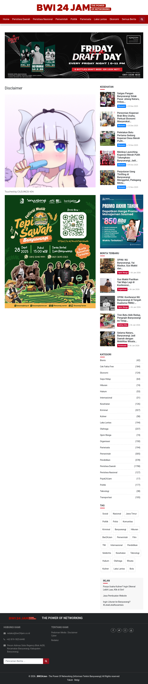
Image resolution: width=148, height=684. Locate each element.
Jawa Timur (131, 514)
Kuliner (103, 416)
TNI (104, 545)
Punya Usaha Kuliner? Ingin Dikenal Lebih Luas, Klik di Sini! (119, 588)
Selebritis (106, 553)
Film (135, 537)
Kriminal (104, 410)
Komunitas (128, 521)
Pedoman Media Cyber (58, 634)
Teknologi (104, 491)
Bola (132, 569)
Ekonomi (114, 19)
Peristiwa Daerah (21, 19)
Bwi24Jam (107, 537)
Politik (74, 19)
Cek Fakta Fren (107, 366)
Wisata (130, 561)
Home (6, 19)
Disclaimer (72, 632)
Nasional (117, 514)
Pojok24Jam (106, 479)
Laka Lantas (100, 19)
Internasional (106, 398)
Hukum (103, 391)
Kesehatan (105, 404)
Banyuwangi (120, 529)
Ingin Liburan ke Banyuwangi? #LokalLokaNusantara (116, 603)
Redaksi (55, 640)
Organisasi (122, 289)
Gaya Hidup (105, 379)
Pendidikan (105, 460)
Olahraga (104, 429)
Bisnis (103, 360)
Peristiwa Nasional (43, 19)
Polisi (115, 521)
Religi (76, 680)
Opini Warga (123, 273)
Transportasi (106, 497)
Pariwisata (85, 19)
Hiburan (103, 385)
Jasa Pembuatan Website (115, 596)
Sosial (105, 514)
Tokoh (70, 680)
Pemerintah (62, 19)
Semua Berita (129, 19)
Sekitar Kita (122, 325)
